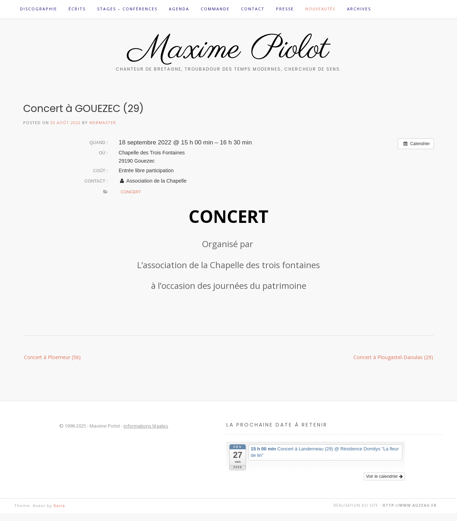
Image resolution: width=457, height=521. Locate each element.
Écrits (77, 8)
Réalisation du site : (385, 505)
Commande (215, 8)
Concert (131, 192)
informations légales (146, 426)
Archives (359, 8)
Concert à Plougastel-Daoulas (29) (393, 357)
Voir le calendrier (384, 476)
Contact (253, 8)
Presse (285, 8)
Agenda (179, 8)
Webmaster (102, 122)
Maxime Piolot (228, 49)
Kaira (59, 505)
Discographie (38, 8)
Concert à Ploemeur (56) (52, 357)
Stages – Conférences (127, 8)
